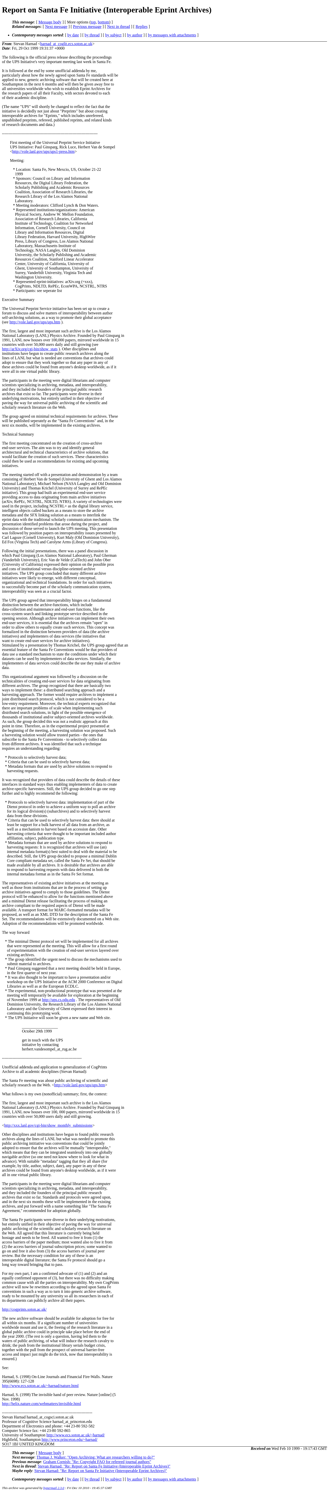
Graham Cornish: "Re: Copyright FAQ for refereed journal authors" (97, 1462)
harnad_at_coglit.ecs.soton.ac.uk (66, 44)
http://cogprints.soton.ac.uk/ (24, 1309)
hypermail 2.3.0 (53, 1488)
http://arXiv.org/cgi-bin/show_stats (30, 349)
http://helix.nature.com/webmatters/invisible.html (41, 1403)
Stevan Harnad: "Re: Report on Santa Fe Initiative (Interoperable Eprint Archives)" (104, 1466)
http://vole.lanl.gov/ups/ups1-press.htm (43, 151)
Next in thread (118, 26)
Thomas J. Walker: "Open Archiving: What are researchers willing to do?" (95, 1457)
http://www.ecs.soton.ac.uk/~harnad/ (75, 1435)
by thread (92, 35)
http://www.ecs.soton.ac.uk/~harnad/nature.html (40, 1386)
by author (134, 35)
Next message (56, 26)
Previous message (87, 26)
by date (73, 35)
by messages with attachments (172, 35)
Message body (49, 22)
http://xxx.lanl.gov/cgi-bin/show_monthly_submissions (48, 1125)
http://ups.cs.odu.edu (58, 1000)
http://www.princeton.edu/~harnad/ (69, 1439)
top (93, 22)
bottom (103, 22)
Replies (142, 26)
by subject (113, 35)
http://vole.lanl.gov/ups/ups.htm (34, 322)
